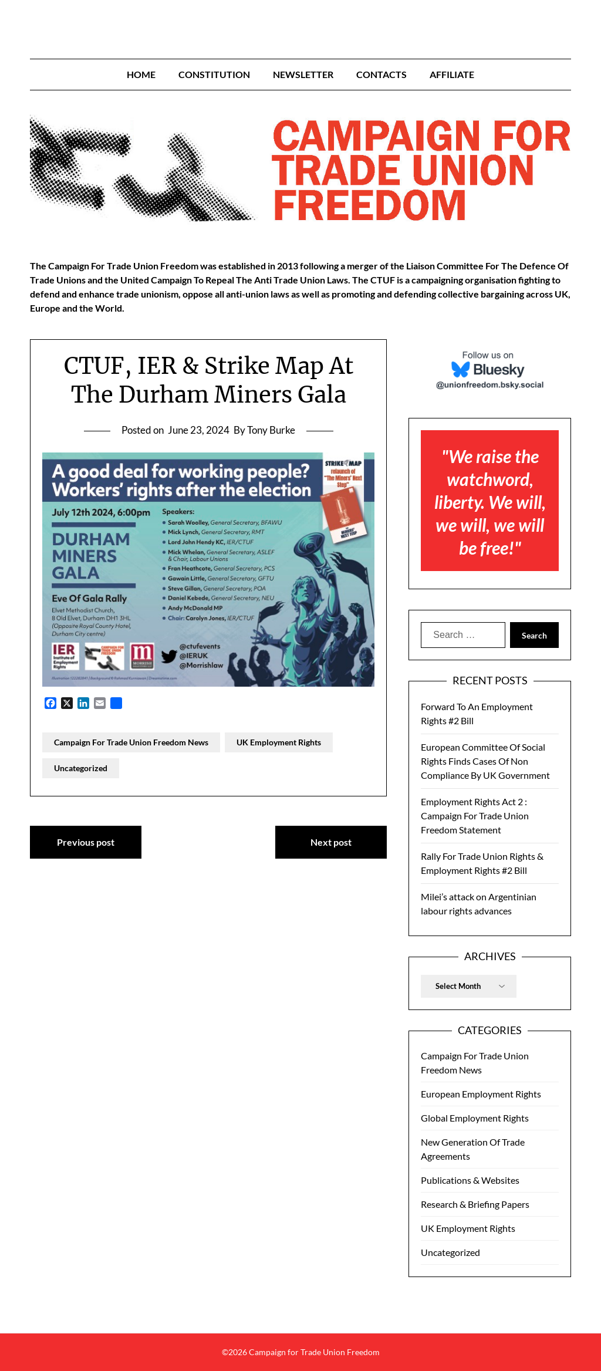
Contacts (381, 74)
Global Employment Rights (475, 1117)
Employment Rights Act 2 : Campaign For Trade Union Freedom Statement (475, 815)
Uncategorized (80, 768)
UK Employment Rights (279, 742)
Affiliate (452, 74)
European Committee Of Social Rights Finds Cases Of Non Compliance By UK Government (485, 761)
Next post (331, 841)
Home (141, 74)
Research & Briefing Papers (475, 1204)
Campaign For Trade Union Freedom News (131, 742)
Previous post (85, 841)
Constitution (214, 74)
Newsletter (303, 74)
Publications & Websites (470, 1180)
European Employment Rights (481, 1093)
